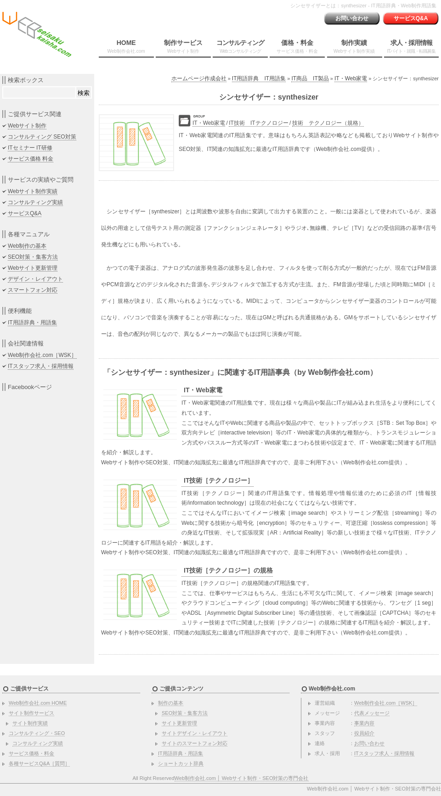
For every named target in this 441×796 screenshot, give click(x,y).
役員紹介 (364, 733)
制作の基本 (170, 703)
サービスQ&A (411, 18)
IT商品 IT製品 (309, 78)
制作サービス (183, 46)
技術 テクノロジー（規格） (328, 123)
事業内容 (364, 723)
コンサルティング (240, 46)
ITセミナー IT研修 (30, 148)
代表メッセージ (372, 713)
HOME (126, 46)
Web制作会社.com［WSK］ (42, 355)
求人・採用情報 (411, 46)
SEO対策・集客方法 (33, 257)
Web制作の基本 (27, 246)
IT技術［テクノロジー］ (219, 480)
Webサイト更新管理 (32, 268)
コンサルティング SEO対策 (42, 137)
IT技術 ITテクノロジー (258, 123)
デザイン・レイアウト (35, 279)
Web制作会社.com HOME (38, 703)
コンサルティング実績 (35, 202)
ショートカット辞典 (181, 763)
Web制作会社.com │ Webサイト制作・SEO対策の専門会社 (242, 778)
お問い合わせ (351, 18)
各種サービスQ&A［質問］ (39, 763)
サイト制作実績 (30, 723)
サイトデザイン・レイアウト (194, 733)
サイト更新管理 (179, 723)
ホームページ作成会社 (198, 78)
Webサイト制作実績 (32, 191)
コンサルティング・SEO (37, 733)
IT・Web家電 (350, 78)
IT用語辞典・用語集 (32, 322)
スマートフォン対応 (32, 290)
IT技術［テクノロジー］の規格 (228, 570)
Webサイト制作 (27, 125)
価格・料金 (297, 46)
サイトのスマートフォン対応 (194, 743)
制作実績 (354, 46)
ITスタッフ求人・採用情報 (41, 366)
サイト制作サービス (31, 713)
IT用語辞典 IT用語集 (259, 78)
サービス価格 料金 (30, 159)
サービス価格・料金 (31, 753)
